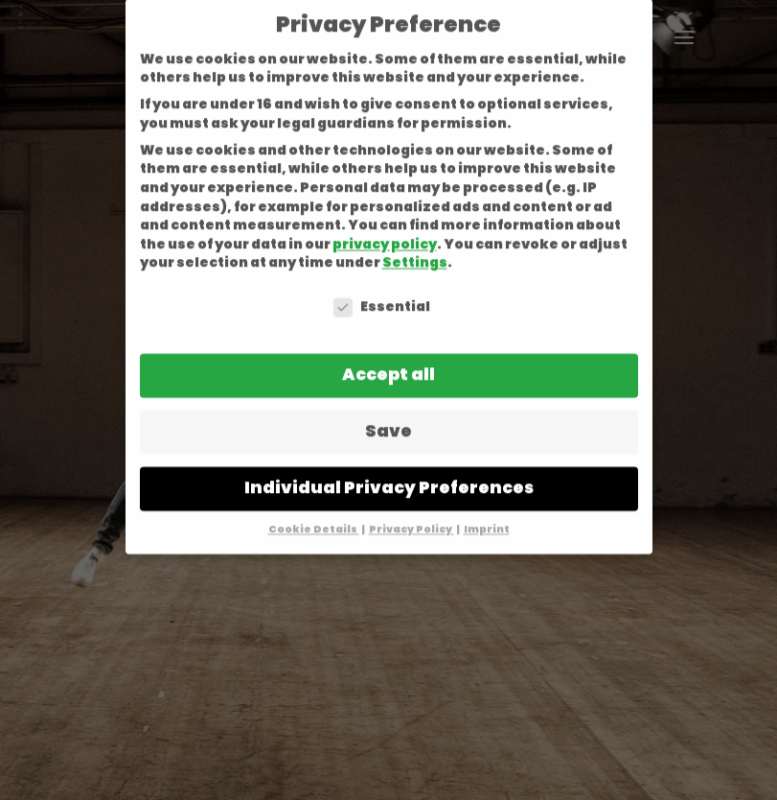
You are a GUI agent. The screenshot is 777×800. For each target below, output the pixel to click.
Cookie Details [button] (313, 509)
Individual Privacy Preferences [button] (389, 467)
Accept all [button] (388, 353)
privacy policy (384, 223)
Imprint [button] (487, 509)
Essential (381, 286)
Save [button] (388, 410)
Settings (414, 242)
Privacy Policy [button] (411, 509)
